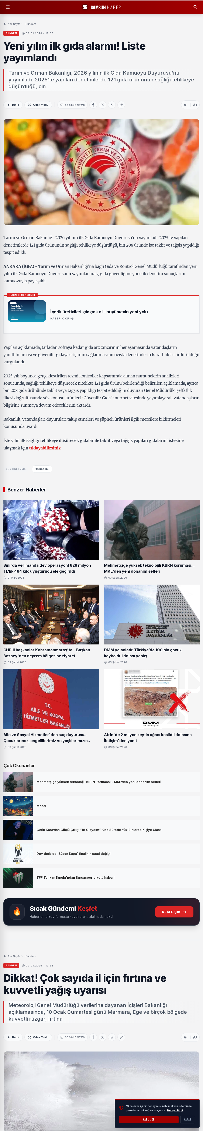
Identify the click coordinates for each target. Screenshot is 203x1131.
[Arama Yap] (195, 7)
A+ (195, 105)
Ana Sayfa (11, 24)
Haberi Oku (62, 318)
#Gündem (42, 469)
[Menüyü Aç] (7, 7)
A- (185, 105)
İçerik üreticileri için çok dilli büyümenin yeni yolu (99, 311)
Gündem (30, 24)
